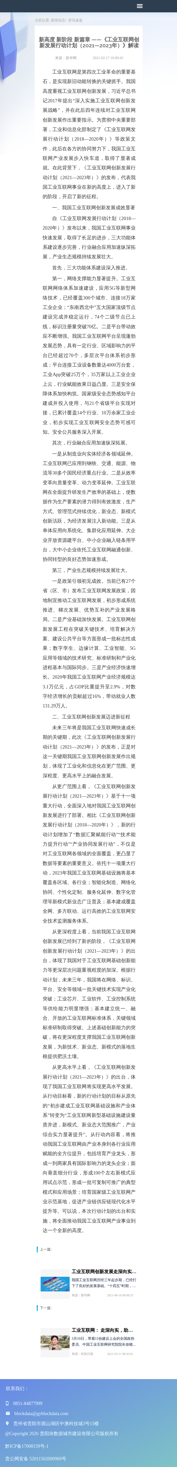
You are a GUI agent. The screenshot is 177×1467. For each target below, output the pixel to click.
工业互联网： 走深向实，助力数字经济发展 (116, 1329)
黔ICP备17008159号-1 (27, 1445)
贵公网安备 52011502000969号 (35, 1458)
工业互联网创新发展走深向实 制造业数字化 (116, 1270)
